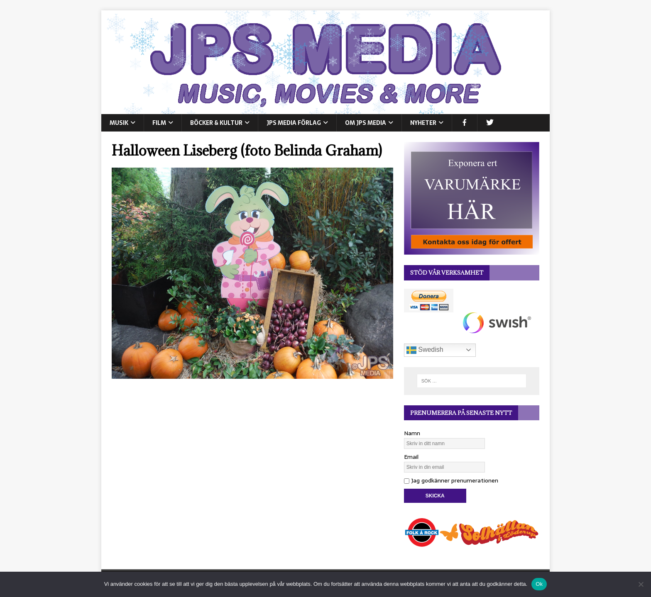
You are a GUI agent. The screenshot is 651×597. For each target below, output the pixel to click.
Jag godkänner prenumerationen (451, 480)
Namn (412, 433)
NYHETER (423, 122)
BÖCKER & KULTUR (216, 122)
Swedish (424, 350)
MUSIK (119, 122)
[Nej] (640, 584)
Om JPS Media (365, 122)
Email (411, 456)
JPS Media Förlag (294, 122)
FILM (159, 122)
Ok (539, 584)
